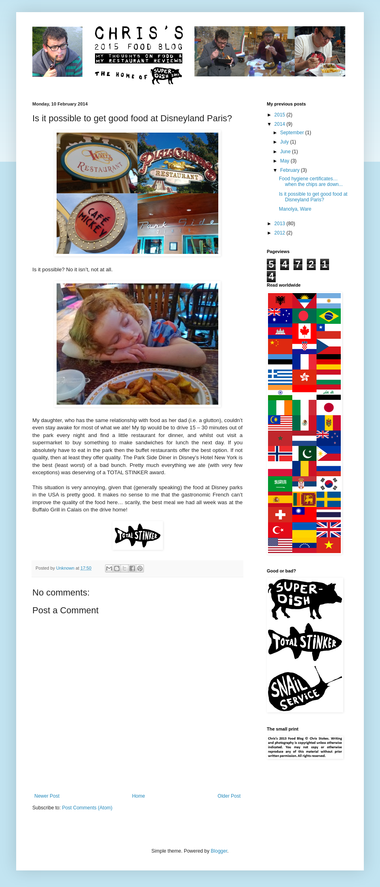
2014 (280, 124)
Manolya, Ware (295, 209)
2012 (280, 233)
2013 (280, 223)
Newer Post (46, 796)
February (290, 170)
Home (138, 796)
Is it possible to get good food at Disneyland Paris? (313, 197)
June (286, 151)
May (285, 161)
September (292, 132)
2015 (280, 115)
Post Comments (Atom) (87, 808)
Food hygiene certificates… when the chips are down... (311, 181)
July (285, 142)
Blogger (219, 851)
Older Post (229, 796)
